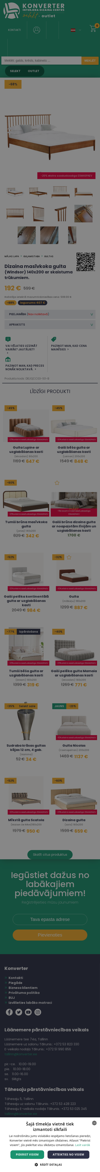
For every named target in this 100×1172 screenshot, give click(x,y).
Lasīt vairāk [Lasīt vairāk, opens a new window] (82, 1145)
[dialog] (50, 586)
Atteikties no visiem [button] (68, 1154)
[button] (50, 1164)
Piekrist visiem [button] (27, 1154)
